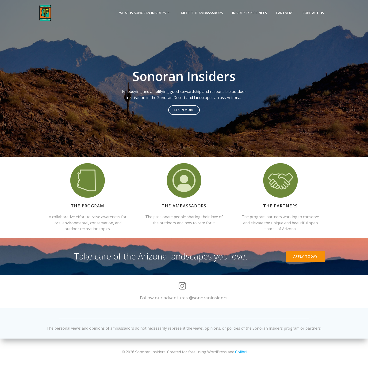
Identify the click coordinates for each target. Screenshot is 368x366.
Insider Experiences (249, 13)
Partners (284, 13)
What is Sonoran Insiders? (145, 13)
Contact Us (313, 13)
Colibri (241, 352)
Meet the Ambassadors (202, 13)
